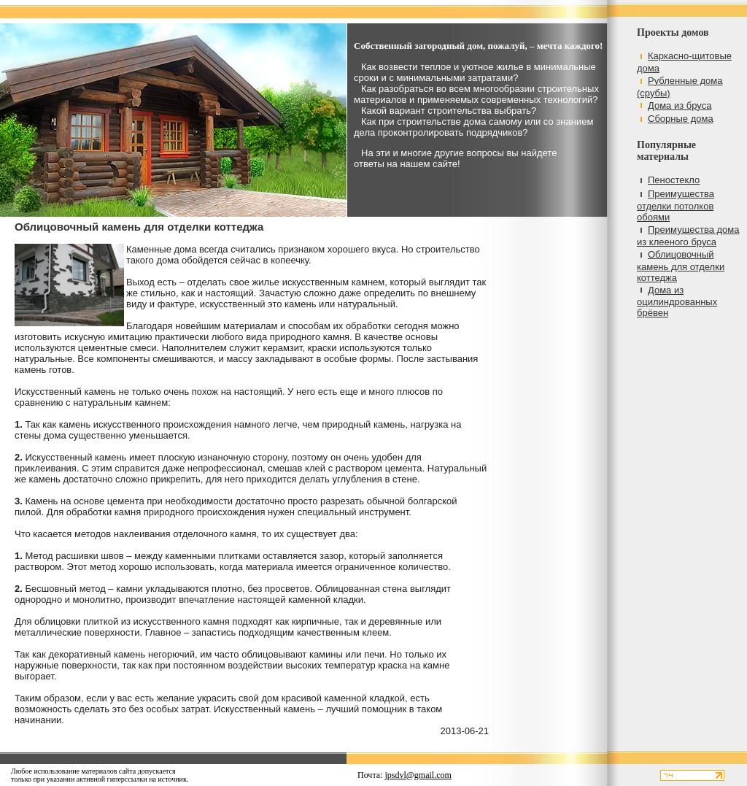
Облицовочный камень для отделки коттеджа (680, 266)
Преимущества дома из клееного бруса (688, 235)
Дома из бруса (679, 105)
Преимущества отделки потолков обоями (675, 205)
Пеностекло (674, 179)
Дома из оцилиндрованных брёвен (677, 302)
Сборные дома (680, 118)
